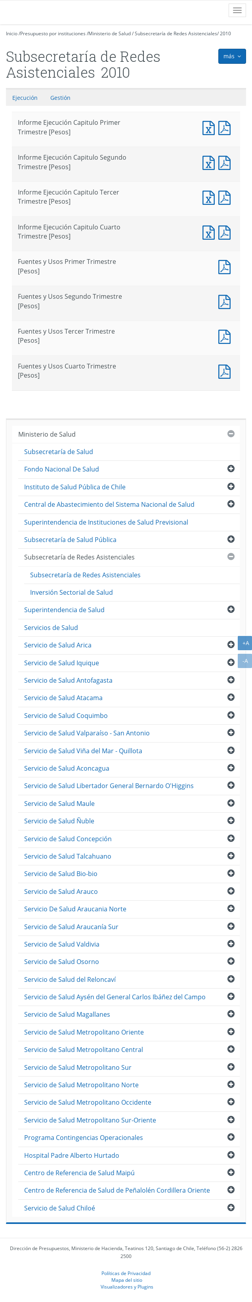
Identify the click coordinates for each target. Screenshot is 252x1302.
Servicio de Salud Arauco (61, 891)
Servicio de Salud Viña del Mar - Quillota (83, 750)
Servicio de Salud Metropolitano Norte (81, 1085)
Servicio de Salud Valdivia (61, 944)
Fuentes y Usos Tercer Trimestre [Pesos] (226, 336)
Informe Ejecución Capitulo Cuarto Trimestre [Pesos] (210, 232)
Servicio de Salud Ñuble (59, 821)
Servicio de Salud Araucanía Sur (71, 926)
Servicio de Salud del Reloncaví (70, 979)
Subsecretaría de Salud (58, 451)
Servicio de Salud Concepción (68, 838)
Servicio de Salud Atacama (63, 697)
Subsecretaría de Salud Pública (70, 539)
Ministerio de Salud (109, 33)
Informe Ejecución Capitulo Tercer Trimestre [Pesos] (210, 197)
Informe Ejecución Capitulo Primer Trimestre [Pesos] (210, 127)
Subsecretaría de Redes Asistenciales (176, 33)
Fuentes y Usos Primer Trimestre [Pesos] (226, 266)
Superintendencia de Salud (64, 609)
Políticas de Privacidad (126, 1273)
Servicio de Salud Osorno (61, 961)
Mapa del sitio (126, 1280)
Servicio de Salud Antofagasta (68, 680)
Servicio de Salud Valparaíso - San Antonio (87, 733)
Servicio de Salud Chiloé (59, 1208)
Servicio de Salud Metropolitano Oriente (84, 1032)
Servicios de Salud (51, 627)
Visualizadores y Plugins (127, 1286)
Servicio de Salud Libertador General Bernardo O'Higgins (109, 785)
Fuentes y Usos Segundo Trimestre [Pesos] (226, 301)
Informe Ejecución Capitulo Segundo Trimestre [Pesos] (210, 162)
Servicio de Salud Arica (58, 645)
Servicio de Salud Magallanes (67, 1014)
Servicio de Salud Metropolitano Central (83, 1049)
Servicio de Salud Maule (59, 803)
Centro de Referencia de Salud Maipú (79, 1172)
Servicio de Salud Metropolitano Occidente (87, 1102)
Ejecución (25, 97)
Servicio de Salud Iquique (61, 663)
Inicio (11, 33)
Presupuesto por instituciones (53, 33)
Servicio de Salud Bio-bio (60, 873)
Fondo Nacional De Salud (61, 469)
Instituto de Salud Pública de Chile (75, 487)
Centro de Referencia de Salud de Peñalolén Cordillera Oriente (117, 1190)
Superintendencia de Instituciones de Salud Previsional (106, 522)
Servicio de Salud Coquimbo (66, 715)
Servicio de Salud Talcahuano (67, 856)
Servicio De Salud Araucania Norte (75, 909)
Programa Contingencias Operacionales (83, 1137)
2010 (225, 33)
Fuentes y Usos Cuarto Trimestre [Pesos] (226, 371)
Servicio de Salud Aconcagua (66, 768)
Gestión (60, 97)
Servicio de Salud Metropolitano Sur (78, 1067)
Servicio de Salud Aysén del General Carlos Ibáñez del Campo (115, 997)
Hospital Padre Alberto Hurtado (71, 1155)
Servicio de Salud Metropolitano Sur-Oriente (90, 1120)
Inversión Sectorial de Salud (71, 592)
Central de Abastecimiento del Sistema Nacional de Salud (109, 504)
